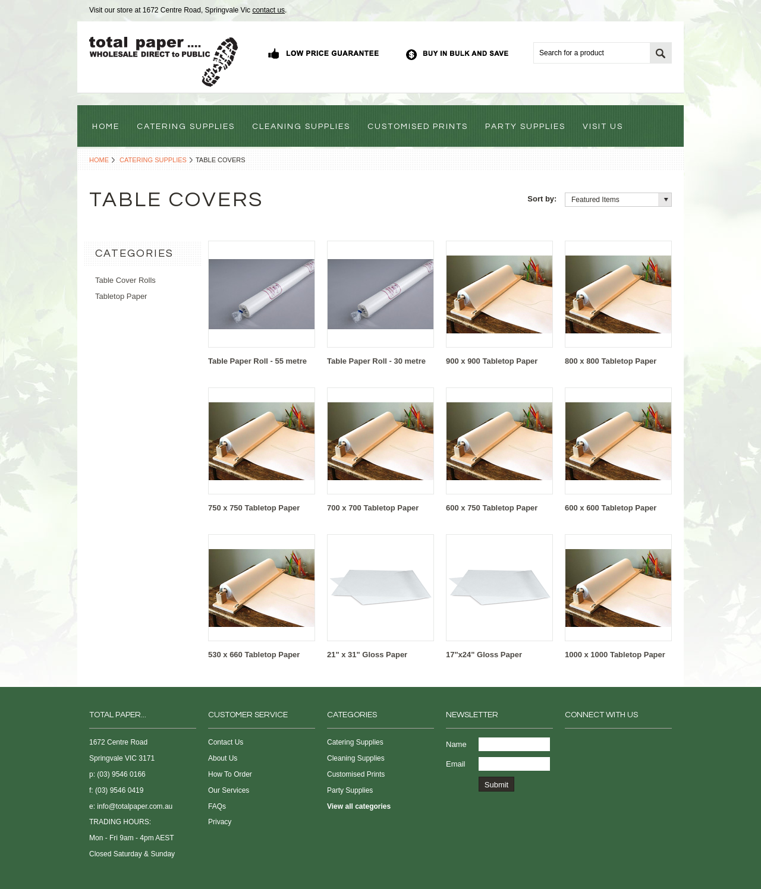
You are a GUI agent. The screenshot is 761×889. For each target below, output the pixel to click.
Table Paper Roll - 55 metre (257, 361)
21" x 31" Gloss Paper (367, 654)
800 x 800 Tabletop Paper (610, 361)
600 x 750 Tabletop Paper (491, 507)
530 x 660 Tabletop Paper (254, 654)
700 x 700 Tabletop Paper (373, 507)
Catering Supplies (153, 159)
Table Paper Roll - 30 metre (376, 361)
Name (456, 744)
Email (456, 763)
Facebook (572, 744)
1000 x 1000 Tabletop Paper (615, 654)
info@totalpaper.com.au (134, 806)
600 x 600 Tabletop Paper (610, 507)
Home (99, 159)
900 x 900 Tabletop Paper (491, 361)
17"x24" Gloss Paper (484, 654)
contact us (268, 10)
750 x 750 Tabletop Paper (254, 507)
